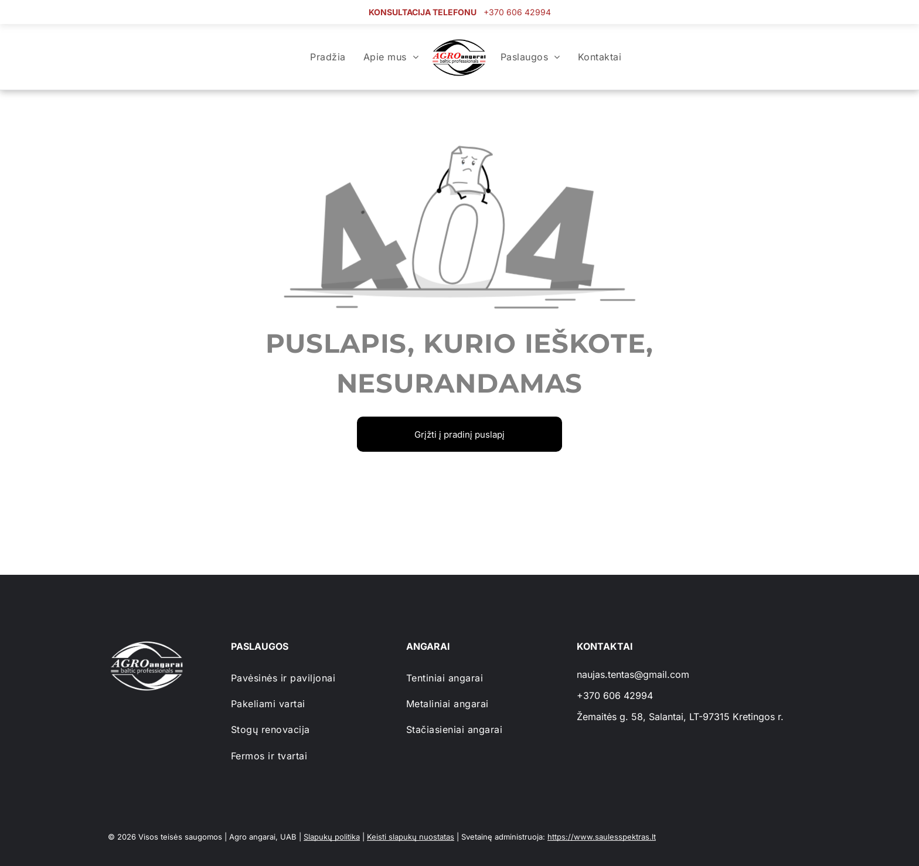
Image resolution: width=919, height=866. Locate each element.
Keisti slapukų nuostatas (410, 836)
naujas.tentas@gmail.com (633, 674)
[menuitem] (327, 56)
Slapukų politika (332, 836)
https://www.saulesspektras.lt (601, 836)
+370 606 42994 (517, 12)
